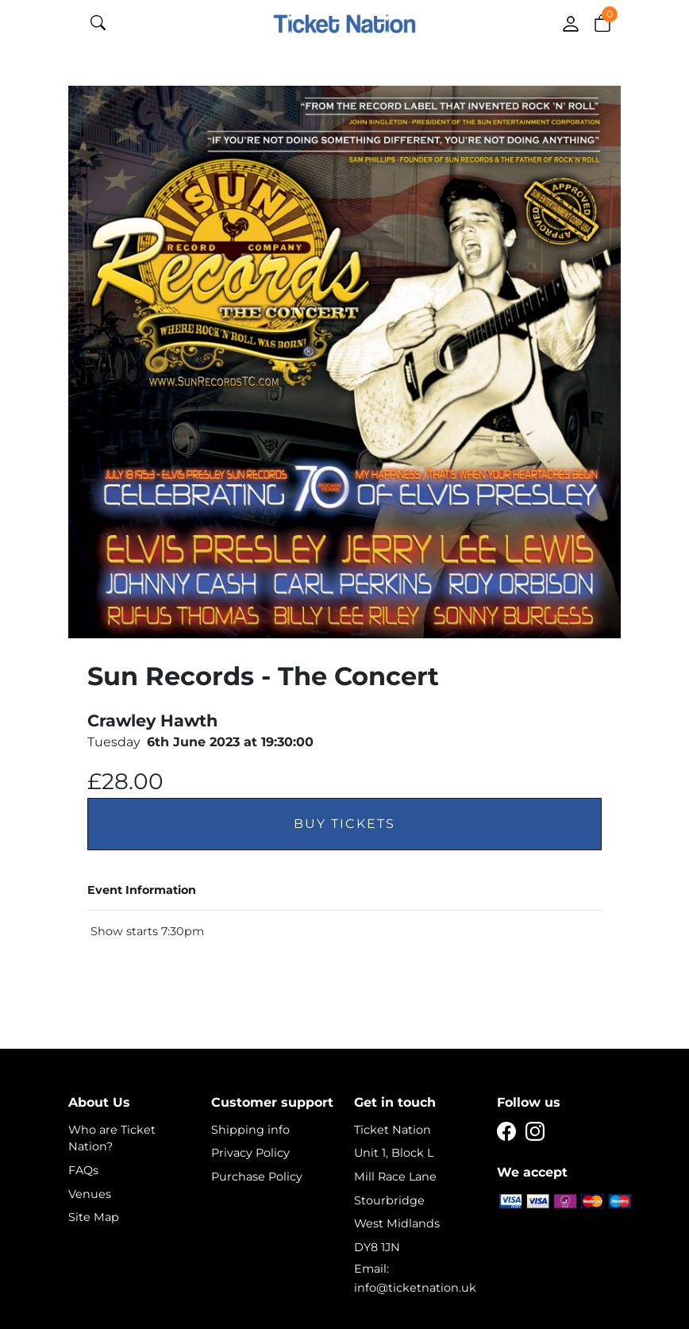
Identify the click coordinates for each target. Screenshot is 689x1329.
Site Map (93, 1217)
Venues (89, 1194)
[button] (602, 22)
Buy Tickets (344, 823)
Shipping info (250, 1130)
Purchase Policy (256, 1176)
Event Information (141, 890)
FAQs (83, 1170)
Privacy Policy (250, 1153)
